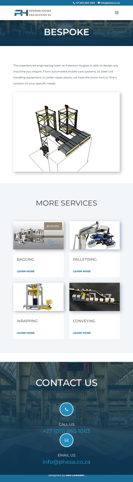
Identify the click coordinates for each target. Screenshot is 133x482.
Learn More (26, 271)
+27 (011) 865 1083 (66, 433)
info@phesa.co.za (66, 464)
